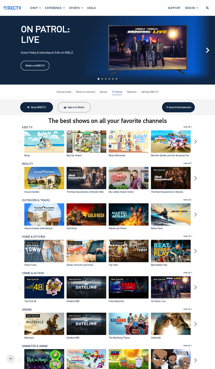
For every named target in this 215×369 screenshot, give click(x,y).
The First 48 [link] (30, 301)
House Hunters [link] (31, 191)
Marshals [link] (29, 337)
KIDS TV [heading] (27, 127)
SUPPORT (174, 8)
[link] (44, 141)
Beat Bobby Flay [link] (159, 265)
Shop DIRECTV (36, 107)
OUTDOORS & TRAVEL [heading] (36, 200)
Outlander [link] (156, 337)
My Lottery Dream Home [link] (121, 191)
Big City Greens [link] (74, 155)
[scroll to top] (11, 358)
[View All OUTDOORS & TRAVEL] (188, 200)
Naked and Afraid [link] (117, 228)
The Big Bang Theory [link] (119, 337)
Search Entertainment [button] (178, 107)
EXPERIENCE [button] (55, 8)
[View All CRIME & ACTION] (188, 273)
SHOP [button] (35, 8)
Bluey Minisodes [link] (117, 155)
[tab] (98, 79)
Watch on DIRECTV (35, 65)
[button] (207, 8)
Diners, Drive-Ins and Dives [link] (80, 265)
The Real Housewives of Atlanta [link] (167, 191)
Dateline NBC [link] (73, 301)
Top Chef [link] (113, 265)
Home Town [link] (30, 265)
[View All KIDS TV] (188, 127)
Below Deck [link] (157, 228)
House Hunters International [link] (38, 228)
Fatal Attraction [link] (116, 301)
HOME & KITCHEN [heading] (33, 237)
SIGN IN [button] (191, 8)
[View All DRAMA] (188, 309)
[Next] (208, 50)
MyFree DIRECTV (150, 92)
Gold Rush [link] (72, 228)
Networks (131, 92)
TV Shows (117, 92)
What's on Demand (85, 92)
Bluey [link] (27, 155)
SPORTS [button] (76, 8)
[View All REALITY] (188, 164)
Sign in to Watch (74, 107)
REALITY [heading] (27, 164)
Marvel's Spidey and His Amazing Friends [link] (172, 155)
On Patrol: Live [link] (158, 301)
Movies (103, 92)
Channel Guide (63, 92)
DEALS (91, 8)
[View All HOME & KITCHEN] (188, 237)
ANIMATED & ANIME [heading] (35, 346)
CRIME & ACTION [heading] (33, 273)
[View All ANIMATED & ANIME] (188, 346)
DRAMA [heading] (27, 309)
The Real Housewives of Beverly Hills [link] (85, 191)
